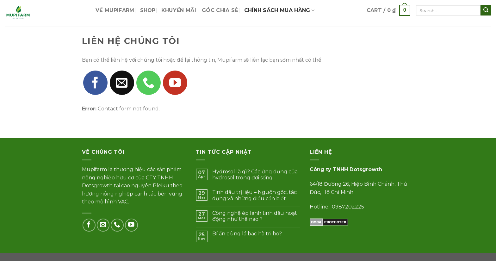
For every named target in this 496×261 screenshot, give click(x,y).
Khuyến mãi (178, 10)
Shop (148, 10)
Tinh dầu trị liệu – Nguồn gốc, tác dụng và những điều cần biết (254, 195)
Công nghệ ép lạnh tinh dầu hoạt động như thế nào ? (254, 216)
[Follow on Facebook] (95, 83)
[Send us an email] (122, 83)
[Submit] (485, 10)
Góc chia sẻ (220, 10)
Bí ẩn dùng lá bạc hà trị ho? (247, 234)
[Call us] (148, 83)
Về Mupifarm (115, 10)
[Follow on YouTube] (175, 83)
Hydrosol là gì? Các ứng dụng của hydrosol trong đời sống (255, 175)
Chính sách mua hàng (279, 10)
